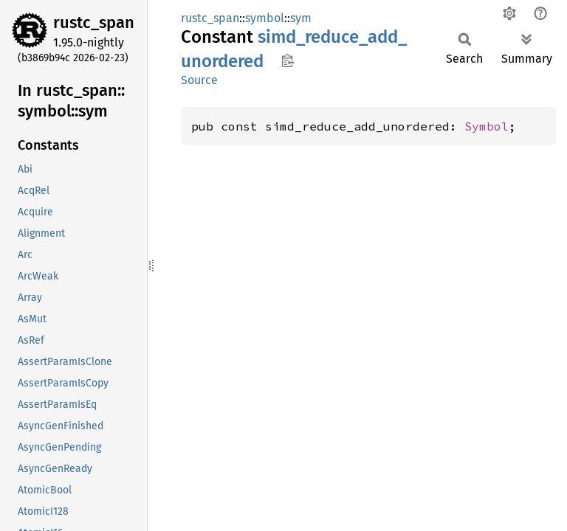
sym (301, 18)
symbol (264, 18)
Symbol (486, 126)
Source (199, 80)
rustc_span (93, 22)
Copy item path (287, 60)
